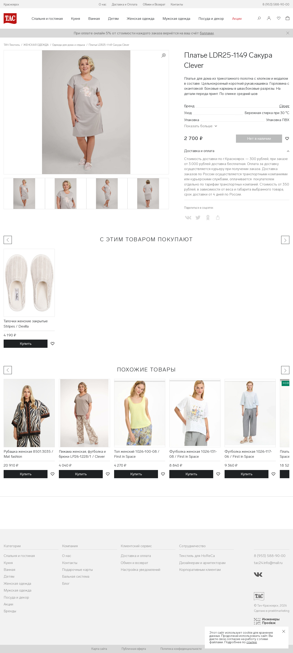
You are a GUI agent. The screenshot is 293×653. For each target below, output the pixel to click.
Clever (284, 106)
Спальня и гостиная (47, 18)
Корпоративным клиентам (200, 569)
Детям (113, 18)
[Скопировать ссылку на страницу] (218, 218)
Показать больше (198, 126)
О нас (102, 4)
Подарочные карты (77, 569)
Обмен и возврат (134, 563)
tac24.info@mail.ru (268, 563)
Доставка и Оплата (124, 4)
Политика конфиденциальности (181, 648)
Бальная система (75, 576)
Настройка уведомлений (140, 569)
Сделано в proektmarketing (271, 610)
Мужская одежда (176, 18)
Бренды (10, 611)
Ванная (94, 18)
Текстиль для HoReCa (197, 556)
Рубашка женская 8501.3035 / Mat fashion (28, 454)
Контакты (177, 4)
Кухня (75, 18)
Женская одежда (140, 18)
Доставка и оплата (199, 151)
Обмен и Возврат (154, 4)
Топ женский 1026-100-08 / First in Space (136, 454)
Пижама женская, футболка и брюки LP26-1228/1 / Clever (82, 454)
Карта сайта (99, 648)
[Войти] (269, 18)
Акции (237, 18)
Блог (66, 583)
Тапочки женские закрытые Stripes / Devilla (26, 323)
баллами (207, 33)
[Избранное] (278, 18)
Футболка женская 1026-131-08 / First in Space (193, 454)
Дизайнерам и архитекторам (202, 563)
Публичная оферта (134, 648)
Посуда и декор (211, 18)
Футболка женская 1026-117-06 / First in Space (248, 454)
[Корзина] (287, 19)
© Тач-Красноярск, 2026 (270, 605)
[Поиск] (259, 19)
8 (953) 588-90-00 (276, 4)
